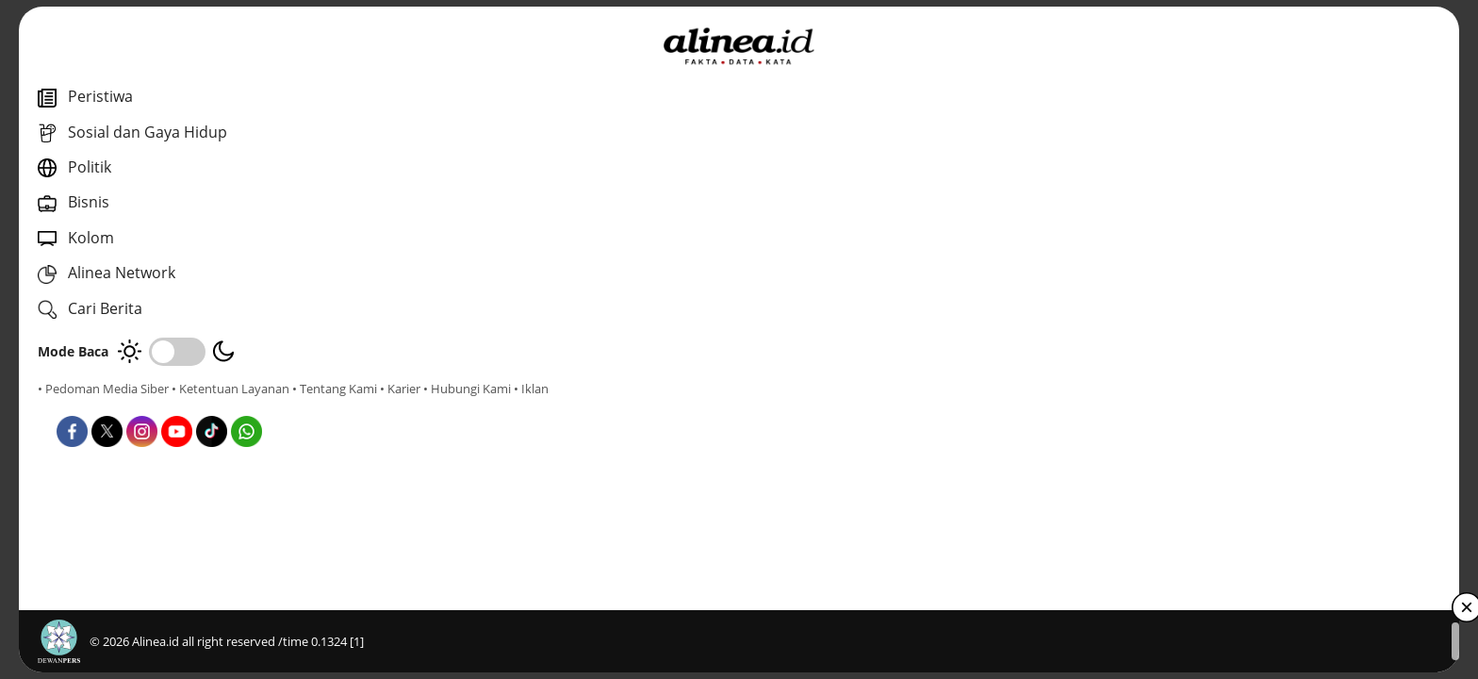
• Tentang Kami (80, 405)
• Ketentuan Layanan (230, 388)
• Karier (145, 405)
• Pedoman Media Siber (103, 388)
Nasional (526, 424)
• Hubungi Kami (212, 405)
